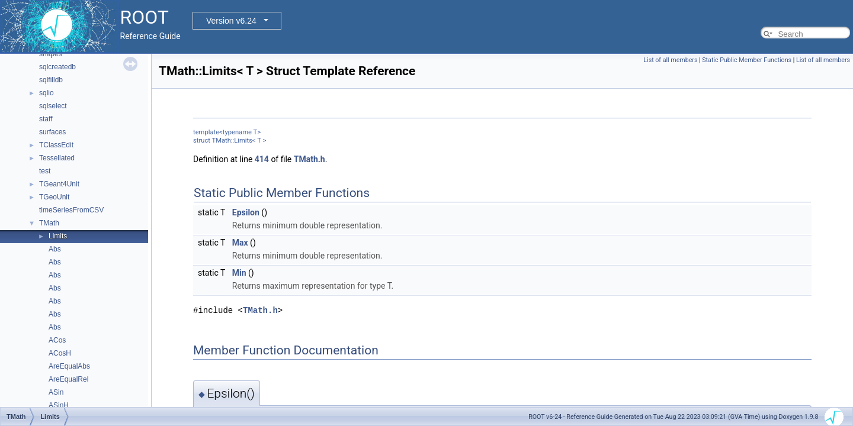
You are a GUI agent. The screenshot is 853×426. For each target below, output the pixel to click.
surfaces (52, 132)
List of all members (670, 60)
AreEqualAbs (69, 366)
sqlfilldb (51, 80)
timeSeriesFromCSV (71, 210)
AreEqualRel (68, 379)
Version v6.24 (231, 20)
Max (240, 242)
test (44, 171)
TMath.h (309, 159)
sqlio (46, 93)
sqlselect (53, 106)
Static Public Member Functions (746, 60)
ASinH (59, 405)
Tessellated (57, 158)
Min (239, 272)
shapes (50, 54)
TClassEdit (56, 145)
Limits (58, 236)
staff (45, 119)
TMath (49, 223)
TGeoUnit (54, 197)
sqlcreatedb (57, 67)
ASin (56, 392)
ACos (57, 340)
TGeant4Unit (59, 184)
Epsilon (245, 212)
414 (262, 159)
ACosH (60, 353)
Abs (55, 249)
